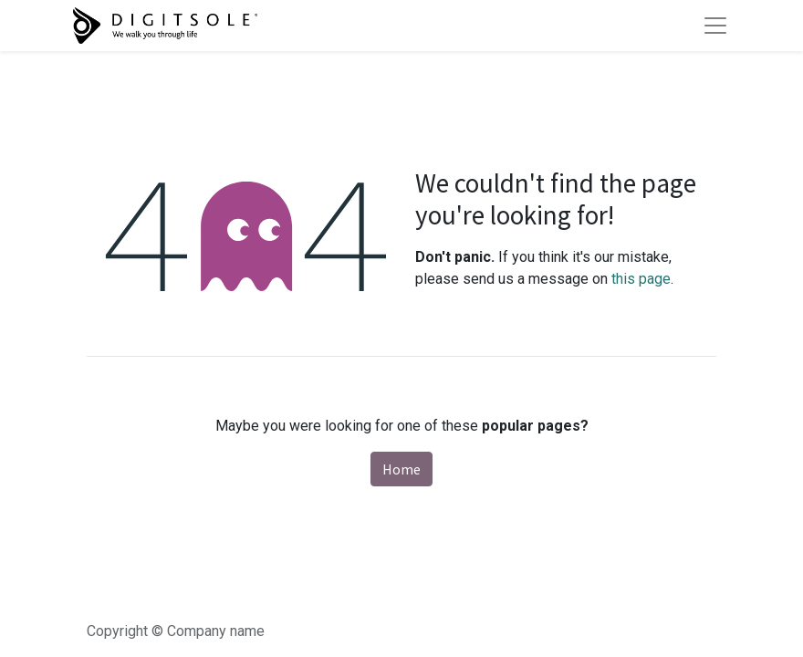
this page (641, 278)
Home (401, 469)
